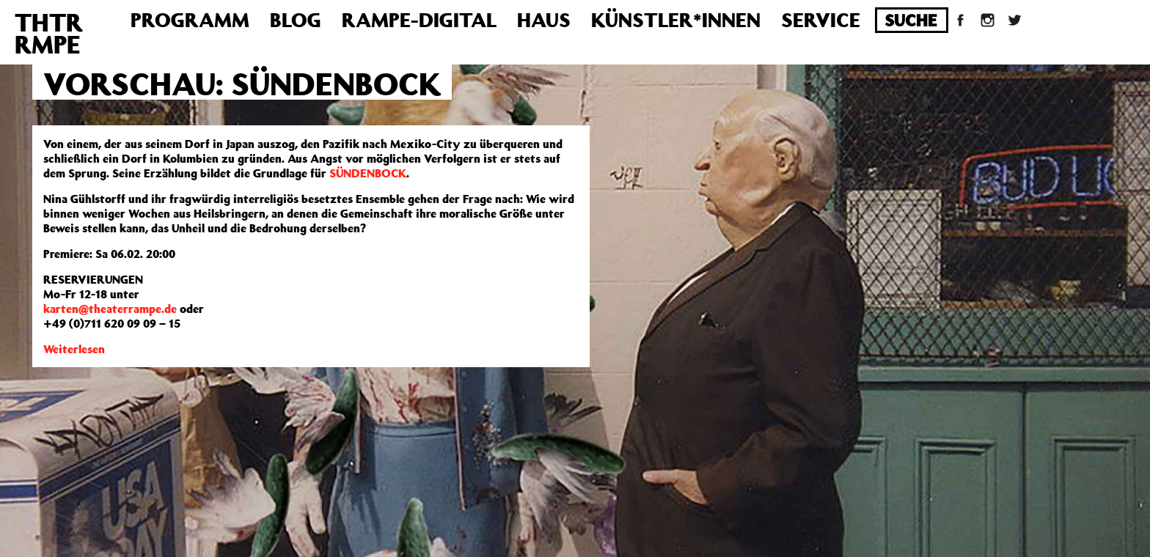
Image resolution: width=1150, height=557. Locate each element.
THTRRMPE (49, 33)
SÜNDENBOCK (367, 173)
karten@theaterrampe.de (110, 308)
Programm (190, 19)
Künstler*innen (676, 19)
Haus (544, 19)
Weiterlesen (74, 349)
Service (820, 19)
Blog (295, 19)
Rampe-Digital (419, 19)
